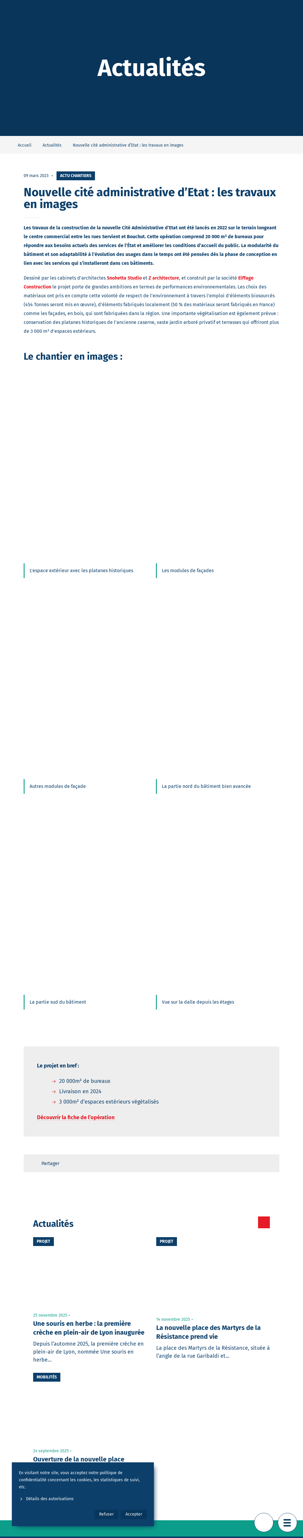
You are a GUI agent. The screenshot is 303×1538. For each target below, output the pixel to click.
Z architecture (164, 278)
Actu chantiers (75, 175)
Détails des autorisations (46, 1498)
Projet (43, 1241)
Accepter (133, 1514)
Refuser (106, 1514)
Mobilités (47, 1377)
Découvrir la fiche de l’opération (76, 1117)
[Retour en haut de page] (263, 1522)
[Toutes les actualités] (239, 1222)
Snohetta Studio (124, 278)
